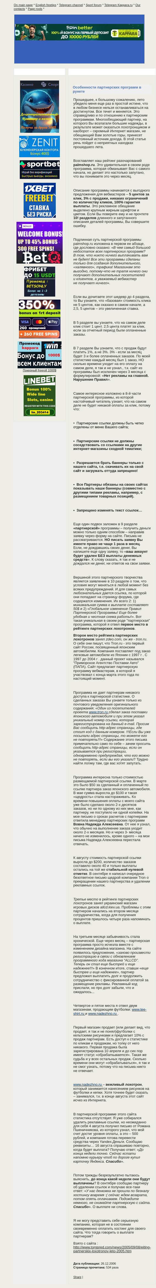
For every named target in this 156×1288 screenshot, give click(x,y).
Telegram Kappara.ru (118, 5)
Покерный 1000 (39, 370)
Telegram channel (71, 5)
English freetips (46, 5)
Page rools (35, 8)
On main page (23, 5)
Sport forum (93, 5)
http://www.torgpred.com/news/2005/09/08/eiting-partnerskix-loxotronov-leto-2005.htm (112, 1249)
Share (77, 1277)
